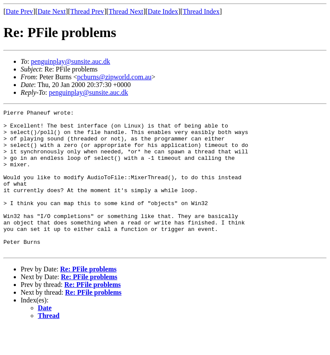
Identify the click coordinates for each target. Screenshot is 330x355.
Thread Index (201, 11)
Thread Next (126, 11)
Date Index (163, 11)
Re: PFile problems (88, 297)
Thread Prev (87, 11)
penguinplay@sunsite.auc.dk (70, 61)
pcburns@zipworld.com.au (114, 77)
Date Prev (19, 11)
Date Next (52, 11)
